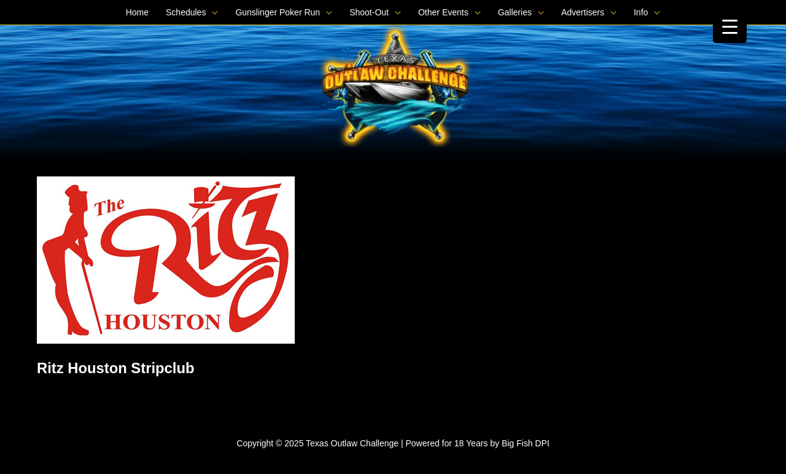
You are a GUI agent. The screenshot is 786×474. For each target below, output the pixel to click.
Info (641, 12)
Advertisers (582, 12)
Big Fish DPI (526, 443)
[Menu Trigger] (730, 26)
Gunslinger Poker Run (277, 12)
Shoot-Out (369, 12)
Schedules (186, 12)
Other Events (443, 12)
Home (137, 12)
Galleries (515, 12)
